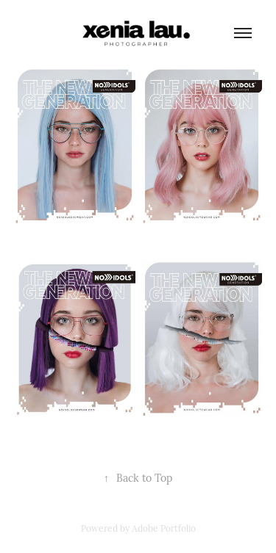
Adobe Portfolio (164, 528)
